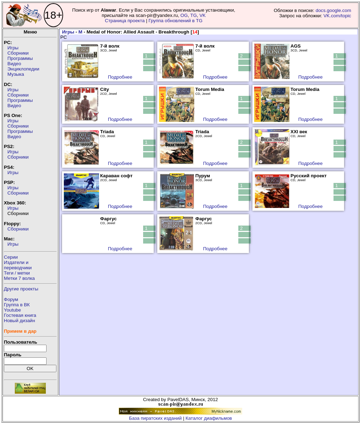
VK (203, 15)
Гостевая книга (20, 315)
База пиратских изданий (155, 418)
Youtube (12, 310)
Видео (14, 63)
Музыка (15, 74)
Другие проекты (21, 288)
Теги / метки (17, 273)
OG (184, 15)
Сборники (18, 53)
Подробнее (120, 77)
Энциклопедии (23, 69)
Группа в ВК (17, 304)
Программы (20, 58)
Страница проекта (125, 20)
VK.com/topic (337, 15)
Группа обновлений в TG (175, 20)
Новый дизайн (19, 320)
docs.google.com (333, 10)
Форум (11, 299)
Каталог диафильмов (208, 418)
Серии (11, 257)
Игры (12, 47)
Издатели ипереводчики (18, 265)
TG (193, 15)
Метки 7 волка (19, 278)
